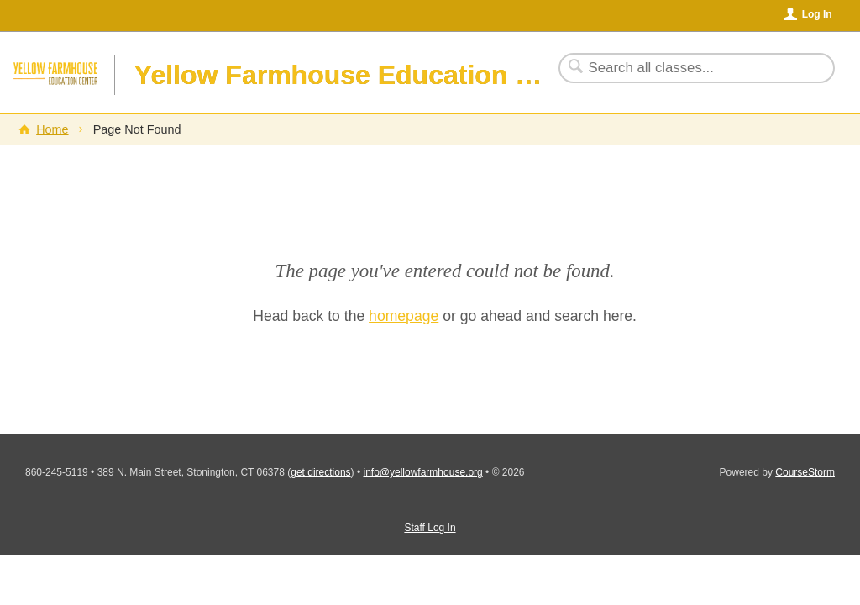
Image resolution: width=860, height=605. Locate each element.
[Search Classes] (686, 68)
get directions (320, 472)
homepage (403, 316)
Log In (817, 14)
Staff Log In (429, 528)
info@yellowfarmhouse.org (422, 472)
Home (52, 129)
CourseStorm (805, 472)
